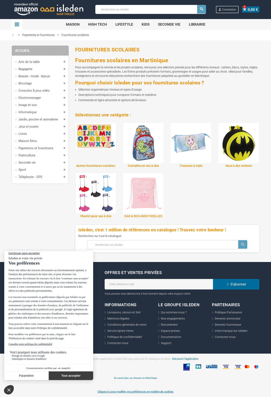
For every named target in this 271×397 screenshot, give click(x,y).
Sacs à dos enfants (238, 165)
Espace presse (170, 330)
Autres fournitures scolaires (95, 165)
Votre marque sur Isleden (231, 330)
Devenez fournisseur (228, 324)
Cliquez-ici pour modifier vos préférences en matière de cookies (135, 391)
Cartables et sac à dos (143, 165)
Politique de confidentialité (124, 337)
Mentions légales (118, 318)
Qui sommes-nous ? (174, 312)
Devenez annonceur (228, 318)
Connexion (228, 9)
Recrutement (169, 324)
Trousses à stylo (191, 165)
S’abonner (236, 284)
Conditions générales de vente (127, 324)
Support (166, 343)
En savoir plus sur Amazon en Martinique (135, 377)
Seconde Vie (169, 24)
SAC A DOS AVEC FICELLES (143, 216)
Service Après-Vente (120, 330)
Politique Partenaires (228, 312)
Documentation (171, 337)
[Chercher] (151, 9)
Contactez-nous (117, 343)
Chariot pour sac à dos (95, 216)
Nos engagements (173, 318)
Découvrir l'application (185, 358)
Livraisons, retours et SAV (124, 312)
